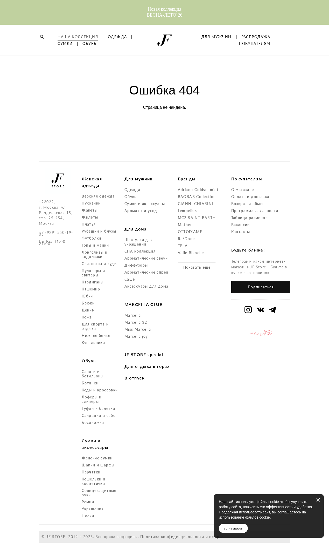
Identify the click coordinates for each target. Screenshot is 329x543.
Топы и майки (95, 245)
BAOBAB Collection (197, 196)
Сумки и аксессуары (144, 203)
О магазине (242, 189)
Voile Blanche (191, 252)
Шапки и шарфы (98, 465)
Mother (185, 224)
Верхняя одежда (98, 196)
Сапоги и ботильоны (93, 373)
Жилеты (90, 217)
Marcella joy (136, 336)
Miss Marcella (137, 329)
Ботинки (90, 383)
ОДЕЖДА (67, 52)
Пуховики (91, 203)
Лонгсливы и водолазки (94, 254)
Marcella (132, 315)
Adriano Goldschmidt (198, 189)
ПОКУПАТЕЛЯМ (254, 59)
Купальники (93, 342)
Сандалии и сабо (99, 415)
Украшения (93, 509)
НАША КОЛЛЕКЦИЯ (78, 45)
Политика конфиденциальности (172, 536)
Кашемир (91, 289)
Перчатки (91, 472)
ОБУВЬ (65, 59)
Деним (88, 310)
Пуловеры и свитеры (93, 272)
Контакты (240, 231)
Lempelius (187, 210)
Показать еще (197, 267)
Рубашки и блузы (99, 231)
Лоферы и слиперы (91, 399)
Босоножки (93, 422)
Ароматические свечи (146, 258)
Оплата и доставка (250, 196)
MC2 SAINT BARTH (197, 217)
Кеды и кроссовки (100, 390)
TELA (183, 245)
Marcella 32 (135, 322)
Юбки (87, 296)
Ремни (88, 502)
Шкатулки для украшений (138, 241)
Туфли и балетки (98, 408)
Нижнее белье (96, 335)
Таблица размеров (249, 217)
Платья (89, 224)
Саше (129, 279)
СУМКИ (94, 52)
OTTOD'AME (190, 231)
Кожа (87, 317)
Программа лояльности (254, 210)
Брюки (88, 303)
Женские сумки (97, 458)
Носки (88, 516)
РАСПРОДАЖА (252, 52)
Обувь (130, 196)
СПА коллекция (140, 251)
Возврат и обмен (248, 203)
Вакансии (240, 224)
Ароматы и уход (140, 210)
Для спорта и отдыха (95, 326)
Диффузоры (136, 265)
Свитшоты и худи (99, 263)
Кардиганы (93, 282)
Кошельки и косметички (93, 481)
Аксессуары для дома (146, 286)
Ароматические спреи (146, 272)
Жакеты (89, 210)
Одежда (132, 189)
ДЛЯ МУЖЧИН (252, 45)
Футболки (91, 238)
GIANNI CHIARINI (195, 203)
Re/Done (186, 238)
